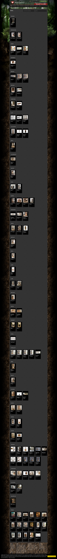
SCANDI (24, 551)
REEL (19, 551)
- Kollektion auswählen (27, 10)
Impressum (11, 551)
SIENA (19, 552)
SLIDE (21, 552)
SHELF (17, 552)
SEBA (25, 551)
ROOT (21, 551)
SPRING (23, 552)
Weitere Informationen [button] (12, 557)
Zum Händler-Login (43, 1)
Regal (37, 10)
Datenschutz (11, 552)
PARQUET (17, 551)
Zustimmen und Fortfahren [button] (51, 556)
